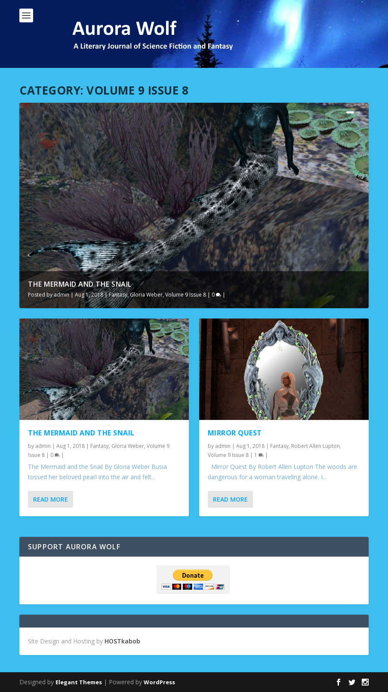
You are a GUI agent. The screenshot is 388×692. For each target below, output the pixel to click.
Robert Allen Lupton (315, 445)
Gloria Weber (146, 294)
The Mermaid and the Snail (80, 284)
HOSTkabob (122, 641)
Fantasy (118, 294)
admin (61, 294)
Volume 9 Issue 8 (185, 294)
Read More (50, 499)
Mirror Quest (235, 432)
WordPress (159, 682)
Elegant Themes (78, 682)
